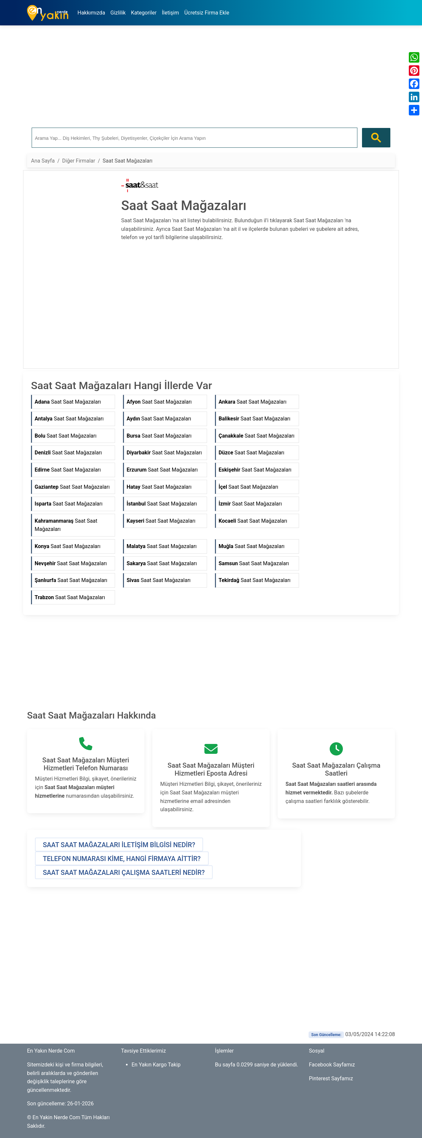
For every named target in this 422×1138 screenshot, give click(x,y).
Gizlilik (118, 13)
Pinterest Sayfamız (331, 1078)
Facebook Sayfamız (332, 1064)
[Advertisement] (211, 77)
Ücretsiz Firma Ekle (206, 13)
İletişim (170, 13)
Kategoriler (144, 13)
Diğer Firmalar (78, 161)
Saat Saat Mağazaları (68, 402)
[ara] (194, 138)
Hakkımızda (91, 13)
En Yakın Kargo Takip (156, 1064)
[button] (119, 844)
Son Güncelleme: (326, 1034)
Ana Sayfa (43, 161)
